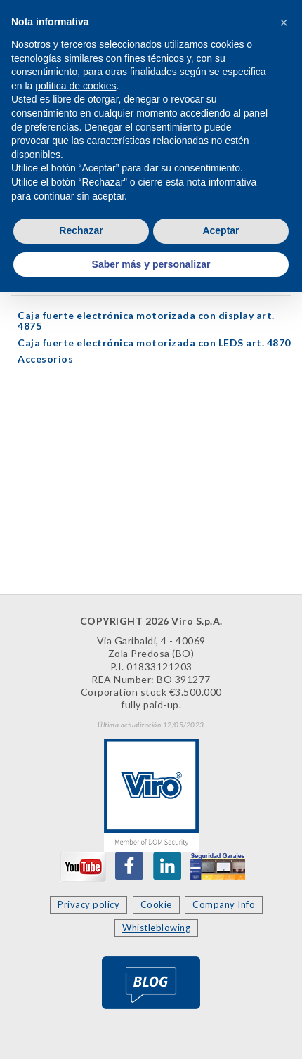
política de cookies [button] (75, 85)
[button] (284, 22)
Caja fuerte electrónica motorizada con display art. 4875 (146, 320)
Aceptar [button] (220, 230)
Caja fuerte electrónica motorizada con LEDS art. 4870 (154, 343)
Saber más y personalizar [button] (151, 264)
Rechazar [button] (81, 230)
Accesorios (45, 359)
